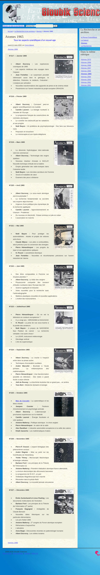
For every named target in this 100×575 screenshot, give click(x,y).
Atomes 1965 (86, 74)
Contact (27, 553)
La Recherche (86, 46)
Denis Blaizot (29, 45)
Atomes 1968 (86, 65)
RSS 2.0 (35, 553)
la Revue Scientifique (89, 37)
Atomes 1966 (13, 543)
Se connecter (18, 553)
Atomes (39, 31)
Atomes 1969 (86, 62)
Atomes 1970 (86, 59)
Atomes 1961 (86, 85)
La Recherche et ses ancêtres (25, 31)
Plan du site (7, 553)
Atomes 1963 (86, 80)
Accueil (10, 31)
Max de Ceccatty (22, 401)
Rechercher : (30, 26)
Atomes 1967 (86, 68)
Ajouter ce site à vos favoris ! (13, 26)
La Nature (84, 40)
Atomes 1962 (86, 82)
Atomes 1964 (13, 49)
